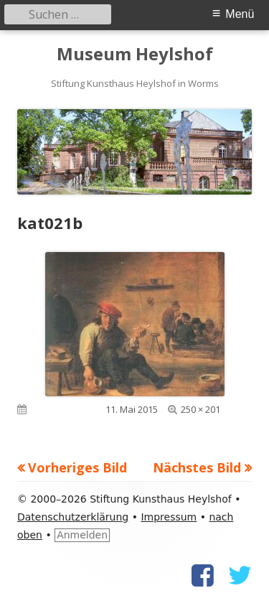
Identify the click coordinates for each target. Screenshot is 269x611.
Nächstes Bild (197, 467)
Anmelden (82, 535)
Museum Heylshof (135, 54)
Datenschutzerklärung (72, 517)
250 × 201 (200, 409)
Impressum (169, 517)
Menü (239, 14)
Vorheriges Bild (77, 467)
